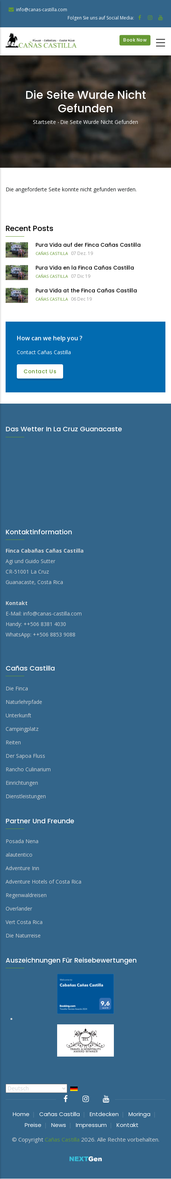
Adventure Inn (22, 868)
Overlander (19, 908)
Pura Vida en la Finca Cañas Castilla (84, 267)
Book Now (135, 40)
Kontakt (127, 1125)
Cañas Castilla (51, 253)
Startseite (44, 121)
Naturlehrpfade (24, 701)
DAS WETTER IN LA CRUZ (85, 471)
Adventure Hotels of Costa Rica (43, 881)
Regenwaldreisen (26, 895)
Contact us (40, 371)
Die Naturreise (23, 935)
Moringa (139, 1114)
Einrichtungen (22, 782)
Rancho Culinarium (28, 769)
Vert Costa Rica (24, 922)
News (58, 1125)
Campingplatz (22, 728)
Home (21, 1114)
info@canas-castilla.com (52, 613)
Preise (33, 1125)
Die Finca (17, 688)
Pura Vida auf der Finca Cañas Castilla (88, 245)
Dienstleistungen (26, 796)
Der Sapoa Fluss (25, 755)
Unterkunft (18, 715)
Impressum (91, 1125)
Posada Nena (22, 841)
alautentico (19, 854)
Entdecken (104, 1114)
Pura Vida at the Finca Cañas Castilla (86, 290)
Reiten (13, 742)
